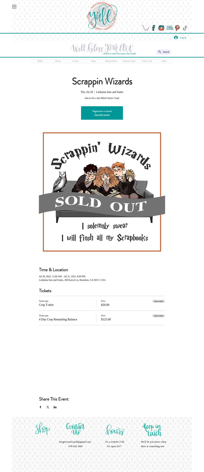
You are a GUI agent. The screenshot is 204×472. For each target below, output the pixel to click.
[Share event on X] (47, 407)
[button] (14, 6)
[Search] (172, 28)
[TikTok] (185, 28)
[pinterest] (177, 28)
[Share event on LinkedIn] (55, 407)
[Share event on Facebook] (40, 407)
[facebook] (153, 28)
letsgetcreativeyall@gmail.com (75, 442)
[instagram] (161, 28)
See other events (102, 114)
